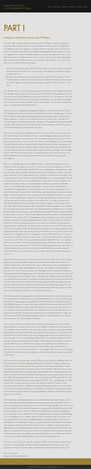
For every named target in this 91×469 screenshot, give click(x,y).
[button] (72, 6)
